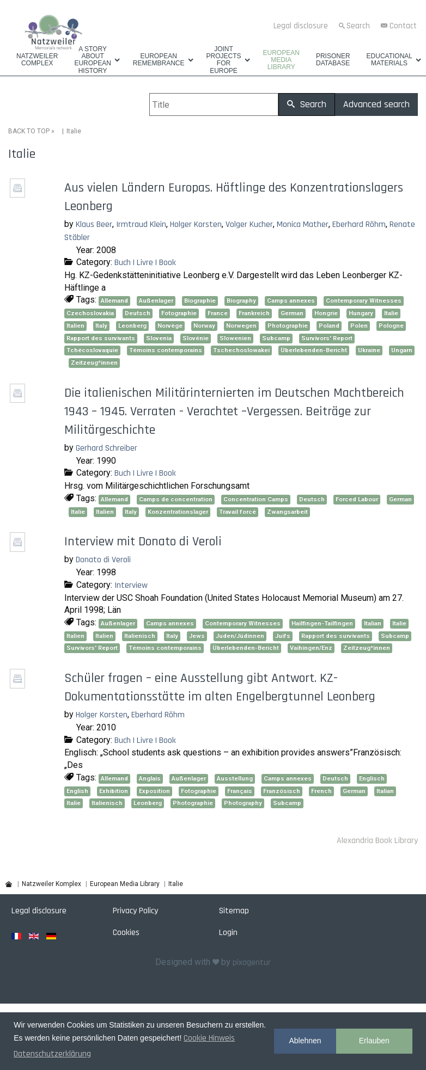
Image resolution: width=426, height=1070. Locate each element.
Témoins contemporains (165, 350)
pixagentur (252, 962)
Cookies (126, 932)
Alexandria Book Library (377, 840)
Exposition (154, 791)
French (321, 791)
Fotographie (179, 313)
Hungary (361, 313)
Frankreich (254, 313)
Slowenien (235, 338)
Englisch (372, 778)
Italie (391, 313)
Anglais (150, 778)
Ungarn (401, 350)
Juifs (282, 635)
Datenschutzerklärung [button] (52, 1054)
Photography (243, 803)
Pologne (391, 325)
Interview (131, 585)
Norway (204, 325)
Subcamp (276, 338)
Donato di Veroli (103, 559)
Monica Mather (302, 224)
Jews (197, 635)
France (218, 313)
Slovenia (159, 338)
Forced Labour (357, 499)
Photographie (287, 325)
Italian (372, 623)
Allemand (114, 300)
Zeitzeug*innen (94, 362)
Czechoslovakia (90, 313)
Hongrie (326, 313)
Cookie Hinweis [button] (209, 1038)
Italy (101, 325)
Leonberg (132, 325)
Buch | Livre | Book (145, 262)
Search (358, 26)
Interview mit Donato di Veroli (143, 541)
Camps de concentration (175, 499)
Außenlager (156, 300)
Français (239, 791)
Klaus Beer (94, 224)
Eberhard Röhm (359, 224)
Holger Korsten (196, 224)
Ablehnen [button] (305, 1040)
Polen (359, 325)
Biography (241, 300)
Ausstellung (235, 778)
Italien (75, 325)
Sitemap (234, 911)
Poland (329, 325)
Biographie (200, 300)
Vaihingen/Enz (311, 647)
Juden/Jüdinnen (240, 635)
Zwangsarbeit (287, 511)
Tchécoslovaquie (92, 350)
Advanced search (376, 104)
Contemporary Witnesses (363, 300)
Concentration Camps (255, 499)
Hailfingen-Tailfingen (322, 623)
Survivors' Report (326, 338)
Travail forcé (237, 511)
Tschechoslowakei (241, 350)
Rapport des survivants (100, 338)
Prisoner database (333, 60)
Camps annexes (291, 300)
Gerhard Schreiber (106, 448)
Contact (403, 26)
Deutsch (137, 313)
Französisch (281, 791)
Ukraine (369, 350)
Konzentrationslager (178, 511)
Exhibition (113, 791)
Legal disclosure (300, 26)
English (77, 791)
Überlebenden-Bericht (314, 350)
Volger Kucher (249, 224)
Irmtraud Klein (141, 224)
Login (228, 932)
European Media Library (281, 60)
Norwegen (241, 325)
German (292, 313)
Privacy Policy (135, 911)
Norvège (169, 325)
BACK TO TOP (29, 131)
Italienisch (139, 635)
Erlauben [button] (374, 1040)
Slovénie (195, 338)
